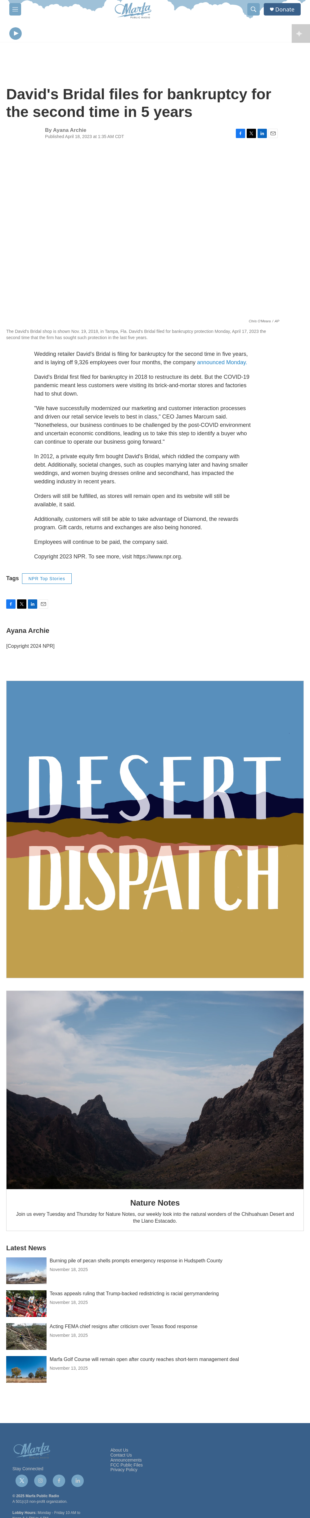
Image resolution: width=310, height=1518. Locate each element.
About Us (119, 1451)
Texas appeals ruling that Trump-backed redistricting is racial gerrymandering (134, 1295)
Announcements (126, 1461)
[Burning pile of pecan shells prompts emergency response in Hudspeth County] (26, 1272)
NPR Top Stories (47, 580)
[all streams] (301, 34)
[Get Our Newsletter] (155, 831)
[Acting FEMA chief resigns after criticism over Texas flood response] (26, 1338)
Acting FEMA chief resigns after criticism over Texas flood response (123, 1328)
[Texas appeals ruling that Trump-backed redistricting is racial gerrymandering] (26, 1305)
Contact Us (121, 1456)
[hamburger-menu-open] (15, 9)
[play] (15, 34)
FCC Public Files (126, 1466)
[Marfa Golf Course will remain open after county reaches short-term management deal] (26, 1371)
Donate (284, 9)
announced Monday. (222, 364)
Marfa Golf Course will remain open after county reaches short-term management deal (144, 1361)
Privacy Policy (123, 1471)
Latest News (26, 1249)
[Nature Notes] (155, 1091)
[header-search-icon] (253, 9)
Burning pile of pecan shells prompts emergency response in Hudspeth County (136, 1262)
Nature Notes (155, 1204)
